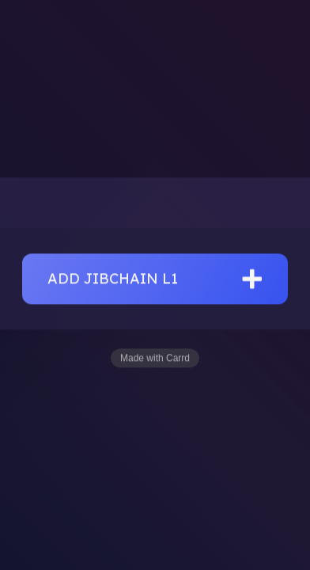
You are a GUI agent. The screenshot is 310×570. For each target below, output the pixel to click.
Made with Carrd (155, 358)
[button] (155, 279)
